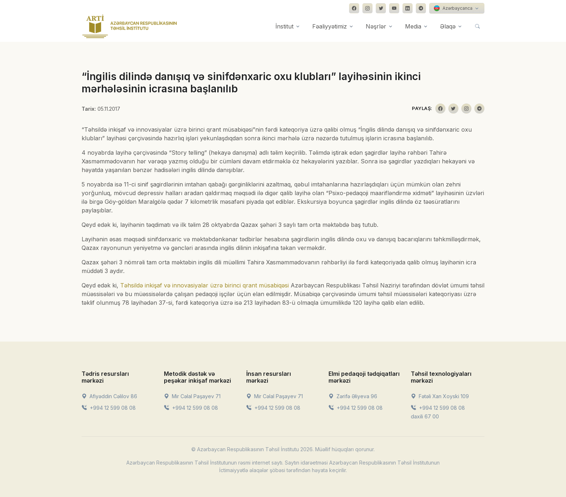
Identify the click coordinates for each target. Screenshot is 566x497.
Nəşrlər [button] (376, 26)
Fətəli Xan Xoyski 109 (440, 396)
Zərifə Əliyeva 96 (352, 396)
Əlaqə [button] (448, 26)
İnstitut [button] (284, 26)
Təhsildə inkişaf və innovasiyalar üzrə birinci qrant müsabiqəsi (204, 285)
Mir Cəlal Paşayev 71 (192, 396)
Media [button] (413, 26)
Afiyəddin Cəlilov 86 (109, 396)
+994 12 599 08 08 (109, 408)
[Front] (130, 26)
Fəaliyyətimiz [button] (329, 26)
